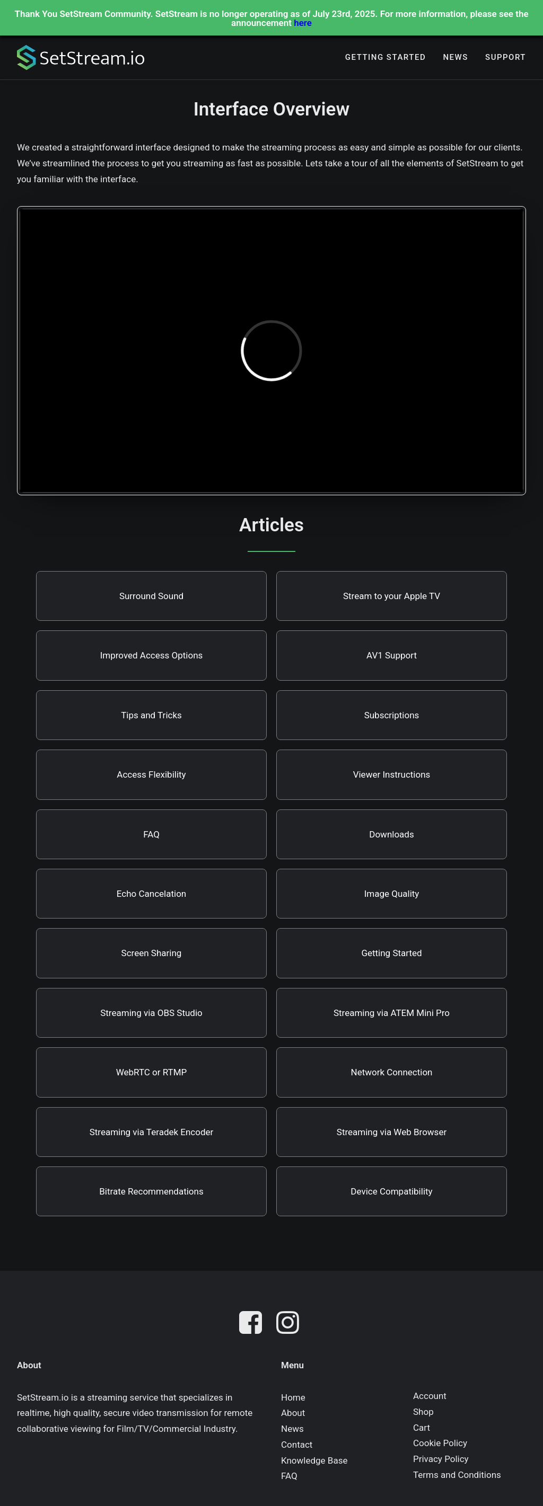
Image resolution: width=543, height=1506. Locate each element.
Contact (296, 1444)
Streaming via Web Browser (391, 1132)
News (455, 57)
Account (429, 1396)
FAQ (151, 834)
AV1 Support (391, 655)
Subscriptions (391, 715)
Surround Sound (151, 596)
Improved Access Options (151, 655)
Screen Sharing (151, 953)
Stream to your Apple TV (391, 596)
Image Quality (391, 893)
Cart (421, 1427)
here (303, 22)
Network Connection (392, 1072)
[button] (253, 1324)
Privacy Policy (441, 1459)
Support (505, 57)
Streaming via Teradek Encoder (152, 1132)
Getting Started (385, 57)
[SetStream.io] (80, 57)
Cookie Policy (440, 1443)
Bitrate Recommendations (151, 1191)
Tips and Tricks (151, 715)
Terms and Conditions (457, 1474)
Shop (423, 1411)
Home (293, 1397)
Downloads (391, 834)
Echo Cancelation (151, 893)
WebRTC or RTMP (151, 1072)
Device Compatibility (391, 1191)
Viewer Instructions (392, 774)
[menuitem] (385, 57)
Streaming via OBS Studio (151, 1013)
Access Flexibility (151, 774)
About (293, 1412)
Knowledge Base (314, 1460)
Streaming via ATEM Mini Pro (392, 1013)
